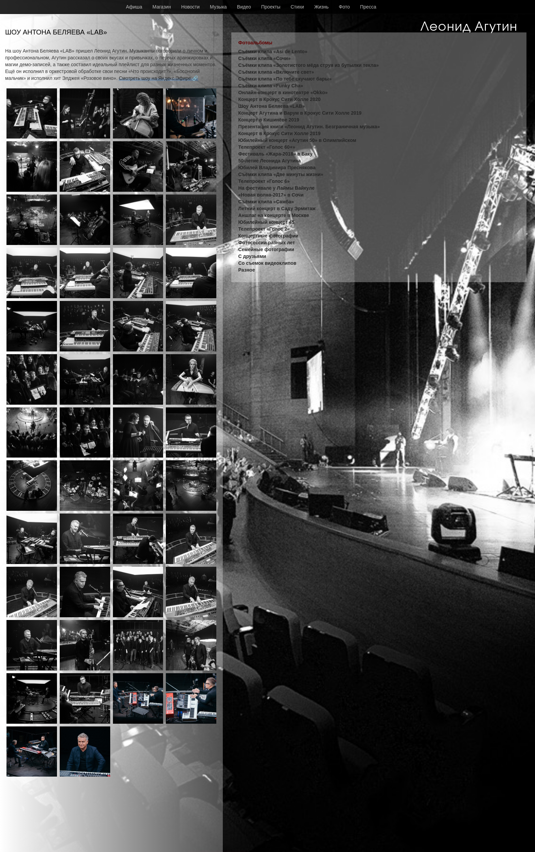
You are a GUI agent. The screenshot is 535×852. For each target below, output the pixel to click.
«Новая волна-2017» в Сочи (271, 195)
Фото (344, 7)
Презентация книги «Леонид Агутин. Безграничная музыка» (309, 126)
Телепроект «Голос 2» (264, 229)
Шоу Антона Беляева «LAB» (271, 106)
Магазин (162, 7)
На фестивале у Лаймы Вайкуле (276, 188)
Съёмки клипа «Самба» (266, 201)
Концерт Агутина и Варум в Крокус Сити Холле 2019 (299, 113)
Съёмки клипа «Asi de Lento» (272, 51)
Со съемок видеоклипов (267, 263)
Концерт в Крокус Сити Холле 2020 (279, 99)
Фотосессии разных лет (266, 242)
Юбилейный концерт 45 (266, 222)
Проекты (270, 7)
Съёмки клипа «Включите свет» (276, 72)
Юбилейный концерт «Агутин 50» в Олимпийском (297, 140)
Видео (244, 7)
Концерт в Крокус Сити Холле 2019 (279, 133)
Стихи (297, 7)
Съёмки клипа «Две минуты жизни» (280, 174)
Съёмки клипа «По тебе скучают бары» (284, 79)
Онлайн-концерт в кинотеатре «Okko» (283, 92)
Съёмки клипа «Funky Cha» (270, 85)
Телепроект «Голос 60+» (266, 147)
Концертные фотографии (268, 236)
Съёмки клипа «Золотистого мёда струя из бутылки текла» (308, 65)
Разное (246, 270)
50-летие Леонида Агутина (269, 160)
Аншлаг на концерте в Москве (273, 215)
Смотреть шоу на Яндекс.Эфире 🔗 (158, 78)
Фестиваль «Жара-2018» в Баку (275, 154)
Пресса (368, 7)
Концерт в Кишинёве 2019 (268, 119)
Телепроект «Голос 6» (264, 181)
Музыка (218, 7)
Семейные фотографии (266, 249)
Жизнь (321, 7)
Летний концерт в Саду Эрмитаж (276, 208)
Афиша (134, 7)
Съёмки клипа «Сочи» (264, 58)
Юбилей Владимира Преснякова (276, 167)
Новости (190, 7)
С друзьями (252, 256)
